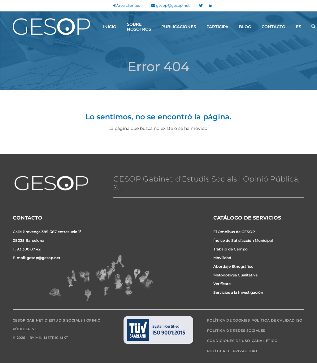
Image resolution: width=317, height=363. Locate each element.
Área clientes (126, 5)
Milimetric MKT (51, 337)
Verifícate (222, 283)
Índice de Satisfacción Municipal (243, 240)
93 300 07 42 (29, 249)
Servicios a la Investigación (238, 292)
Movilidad (222, 257)
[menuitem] (298, 26)
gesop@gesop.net (170, 5)
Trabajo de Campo (230, 249)
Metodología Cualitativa (235, 275)
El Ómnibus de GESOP (234, 231)
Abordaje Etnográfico (233, 266)
